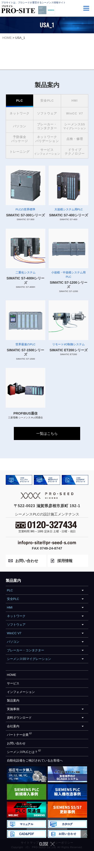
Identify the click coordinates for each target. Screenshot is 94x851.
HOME (11, 675)
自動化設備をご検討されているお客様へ (35, 760)
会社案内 (13, 726)
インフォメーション (21, 692)
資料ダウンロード (19, 717)
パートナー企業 (18, 735)
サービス (13, 683)
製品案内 (13, 700)
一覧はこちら (47, 433)
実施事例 (13, 709)
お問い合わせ (16, 743)
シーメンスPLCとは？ (22, 752)
